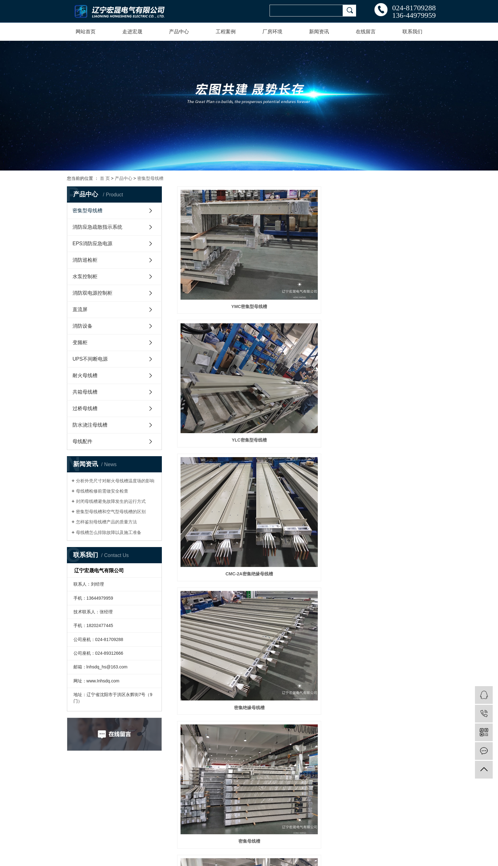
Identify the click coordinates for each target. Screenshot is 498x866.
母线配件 (82, 441)
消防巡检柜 (85, 260)
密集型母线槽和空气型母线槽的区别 (111, 511)
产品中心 (179, 31)
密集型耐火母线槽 (217, 418)
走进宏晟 (132, 31)
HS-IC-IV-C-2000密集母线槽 (217, 664)
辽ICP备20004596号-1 (84, 845)
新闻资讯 (319, 31)
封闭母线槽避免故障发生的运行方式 (111, 501)
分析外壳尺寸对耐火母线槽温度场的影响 (115, 480)
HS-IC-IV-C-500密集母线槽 (391, 418)
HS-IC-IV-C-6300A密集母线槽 (304, 500)
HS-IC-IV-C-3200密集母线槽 (391, 582)
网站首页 (86, 31)
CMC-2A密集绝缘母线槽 (391, 254)
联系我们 (412, 31)
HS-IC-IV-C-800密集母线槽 (304, 745)
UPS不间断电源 (90, 359)
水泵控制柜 (85, 276)
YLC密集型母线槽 (304, 254)
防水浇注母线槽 (90, 425)
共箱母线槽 (85, 392)
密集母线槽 (304, 336)
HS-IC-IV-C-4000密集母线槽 (304, 582)
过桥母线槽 (85, 408)
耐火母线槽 (85, 375)
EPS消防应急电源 (92, 243)
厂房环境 (272, 31)
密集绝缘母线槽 (217, 336)
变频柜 (80, 342)
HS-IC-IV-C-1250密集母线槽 (391, 664)
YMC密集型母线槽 (217, 254)
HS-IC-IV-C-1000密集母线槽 (217, 745)
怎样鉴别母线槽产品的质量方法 (106, 521)
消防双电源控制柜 (92, 293)
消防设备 (82, 326)
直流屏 (80, 309)
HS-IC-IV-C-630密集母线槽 (217, 500)
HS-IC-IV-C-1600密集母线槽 (304, 664)
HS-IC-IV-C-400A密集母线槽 (304, 418)
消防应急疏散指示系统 (97, 227)
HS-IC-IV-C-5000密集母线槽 (391, 500)
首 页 (105, 178)
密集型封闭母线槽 (391, 336)
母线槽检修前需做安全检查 (102, 491)
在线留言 (366, 31)
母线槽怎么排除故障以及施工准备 (108, 532)
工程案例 (226, 31)
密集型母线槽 (150, 178)
